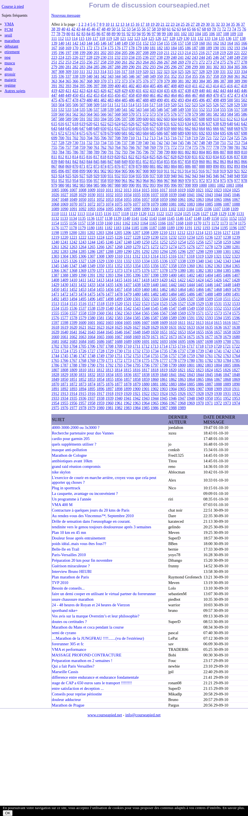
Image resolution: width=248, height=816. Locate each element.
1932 (236, 393)
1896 (101, 389)
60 (164, 29)
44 (83, 29)
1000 (203, 185)
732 (89, 142)
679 (110, 133)
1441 (164, 284)
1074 (109, 204)
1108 (226, 209)
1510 (218, 299)
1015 (145, 190)
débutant (11, 46)
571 (139, 114)
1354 (137, 265)
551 (195, 109)
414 (216, 86)
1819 (164, 370)
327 (195, 71)
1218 (236, 232)
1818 (154, 370)
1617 (236, 322)
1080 (164, 204)
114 (75, 38)
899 (83, 171)
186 (188, 48)
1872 (73, 384)
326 (188, 71)
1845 (209, 374)
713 (153, 138)
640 (230, 123)
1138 (108, 218)
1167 (171, 223)
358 (216, 76)
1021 (200, 190)
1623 (101, 327)
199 (83, 52)
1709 (118, 346)
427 (110, 90)
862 (216, 161)
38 (53, 29)
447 (54, 95)
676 (89, 133)
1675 (191, 336)
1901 (146, 389)
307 (54, 71)
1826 (227, 370)
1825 (218, 370)
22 (168, 24)
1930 (218, 393)
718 (188, 138)
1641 (73, 332)
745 (181, 142)
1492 (55, 299)
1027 (64, 194)
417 (237, 86)
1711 (136, 346)
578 (188, 114)
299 (195, 67)
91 (124, 33)
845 (96, 161)
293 (153, 67)
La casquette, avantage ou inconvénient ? (85, 493)
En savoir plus (233, 808)
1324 (55, 261)
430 (132, 90)
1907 (200, 389)
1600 (82, 322)
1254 (182, 242)
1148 (197, 218)
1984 (137, 407)
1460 (146, 289)
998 (188, 185)
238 (160, 57)
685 (153, 133)
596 (118, 119)
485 (125, 100)
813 (68, 157)
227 (83, 57)
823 (139, 157)
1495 (82, 299)
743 (167, 142)
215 (195, 52)
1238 (227, 237)
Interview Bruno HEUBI (72, 571)
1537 (82, 308)
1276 (191, 247)
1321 (218, 256)
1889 (227, 384)
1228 (137, 237)
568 (118, 114)
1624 (109, 327)
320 (146, 71)
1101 (163, 209)
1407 (236, 275)
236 (146, 57)
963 (139, 180)
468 (202, 95)
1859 (146, 379)
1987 (164, 407)
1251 (155, 242)
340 (89, 76)
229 (96, 57)
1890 (236, 384)
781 (237, 147)
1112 (72, 213)
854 (160, 161)
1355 (146, 265)
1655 (200, 332)
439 (195, 90)
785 (68, 152)
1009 (91, 190)
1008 (82, 190)
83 (83, 33)
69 (209, 29)
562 (75, 114)
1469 (227, 289)
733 (96, 142)
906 (132, 171)
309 (68, 71)
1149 (206, 218)
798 (160, 152)
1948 (191, 398)
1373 (118, 270)
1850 (64, 379)
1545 (155, 308)
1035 (137, 194)
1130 (231, 213)
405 (153, 86)
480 (89, 100)
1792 (109, 365)
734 (103, 142)
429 (125, 90)
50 (113, 29)
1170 (197, 223)
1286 (91, 251)
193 (237, 48)
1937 (91, 398)
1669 (137, 336)
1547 (173, 308)
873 (96, 166)
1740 (209, 351)
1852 (82, 379)
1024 (227, 190)
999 (195, 185)
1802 (200, 365)
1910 (227, 389)
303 (223, 67)
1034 (128, 194)
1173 (224, 223)
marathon (12, 40)
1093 (91, 209)
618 (75, 123)
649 (96, 128)
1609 (164, 322)
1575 (236, 313)
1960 (109, 403)
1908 (209, 389)
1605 (128, 322)
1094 (101, 209)
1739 (200, 351)
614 (244, 119)
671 (54, 133)
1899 (128, 389)
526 (216, 104)
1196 (233, 228)
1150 (215, 218)
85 (93, 33)
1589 (173, 318)
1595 (227, 318)
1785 (236, 360)
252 (61, 62)
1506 (182, 299)
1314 (154, 256)
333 (237, 71)
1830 (73, 374)
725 (237, 138)
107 (219, 33)
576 (174, 114)
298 (188, 67)
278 (244, 62)
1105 (199, 209)
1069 (64, 204)
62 (174, 29)
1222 (82, 237)
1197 (242, 228)
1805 (227, 365)
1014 (137, 190)
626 (132, 123)
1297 (191, 251)
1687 (109, 341)
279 (54, 67)
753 (237, 142)
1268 (118, 247)
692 (202, 133)
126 (158, 38)
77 (53, 33)
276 (230, 62)
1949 (200, 398)
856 (174, 161)
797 (153, 152)
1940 (118, 398)
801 (181, 152)
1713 (154, 346)
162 (216, 43)
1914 (73, 393)
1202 (91, 232)
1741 (218, 351)
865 (237, 161)
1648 (137, 332)
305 (237, 67)
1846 (218, 374)
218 (216, 52)
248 (230, 57)
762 (103, 147)
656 (146, 128)
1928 (200, 393)
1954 (55, 403)
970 (188, 180)
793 (125, 152)
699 (54, 138)
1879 (137, 384)
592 (89, 119)
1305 (73, 256)
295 (167, 67)
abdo (8, 68)
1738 (191, 351)
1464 (182, 289)
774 (188, 147)
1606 (137, 322)
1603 (109, 322)
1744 (55, 355)
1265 (91, 247)
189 (209, 48)
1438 (137, 284)
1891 (55, 389)
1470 (236, 289)
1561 (109, 313)
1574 (227, 313)
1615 (218, 322)
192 (230, 48)
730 (75, 142)
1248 (128, 242)
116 (89, 38)
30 (208, 24)
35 (233, 24)
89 (113, 33)
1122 (160, 213)
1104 (190, 209)
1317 (182, 256)
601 (153, 119)
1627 (137, 327)
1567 (164, 313)
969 (181, 180)
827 (166, 157)
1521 (128, 303)
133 (207, 38)
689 (181, 133)
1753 (137, 355)
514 (131, 104)
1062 (191, 199)
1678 (218, 336)
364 (61, 81)
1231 (164, 237)
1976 (64, 407)
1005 (55, 190)
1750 (109, 355)
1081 (173, 204)
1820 (172, 370)
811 (54, 157)
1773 (128, 360)
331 (223, 71)
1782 (209, 360)
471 (223, 95)
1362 (209, 265)
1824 (209, 370)
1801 (191, 365)
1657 (218, 332)
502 (244, 100)
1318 (191, 256)
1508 (200, 299)
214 (188, 52)
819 (110, 157)
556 (230, 109)
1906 (191, 389)
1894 (82, 389)
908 (146, 171)
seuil (8, 35)
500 (230, 100)
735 (110, 142)
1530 (209, 303)
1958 (91, 403)
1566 (155, 313)
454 (103, 95)
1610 (173, 322)
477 (68, 100)
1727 (91, 351)
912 (174, 171)
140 (61, 43)
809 (237, 152)
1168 (180, 223)
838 (244, 157)
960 (118, 180)
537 (96, 109)
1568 (173, 313)
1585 (137, 318)
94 (139, 33)
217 (209, 52)
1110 (55, 213)
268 (174, 62)
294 (160, 67)
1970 (200, 403)
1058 (155, 199)
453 (96, 95)
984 (89, 185)
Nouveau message (65, 15)
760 (89, 147)
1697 (200, 341)
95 (144, 33)
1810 (82, 370)
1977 (73, 407)
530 (244, 104)
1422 (182, 280)
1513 (55, 303)
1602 (101, 322)
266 (160, 62)
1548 (182, 308)
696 (230, 133)
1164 (144, 223)
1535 (64, 308)
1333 (137, 261)
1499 (118, 299)
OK (7, 813)
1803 (209, 365)
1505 (173, 299)
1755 (155, 355)
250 (244, 57)
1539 (101, 308)
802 (188, 152)
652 (118, 128)
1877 (118, 384)
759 (83, 147)
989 (125, 185)
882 (160, 166)
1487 (200, 294)
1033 (118, 194)
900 (89, 171)
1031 (101, 194)
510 (103, 104)
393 (68, 86)
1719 (209, 346)
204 (118, 52)
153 (153, 43)
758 (75, 147)
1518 (101, 303)
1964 (146, 403)
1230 (155, 237)
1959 (101, 403)
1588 (164, 318)
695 (223, 133)
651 (110, 128)
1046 (236, 194)
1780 (191, 360)
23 (173, 24)
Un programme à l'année (71, 499)
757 (68, 147)
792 (118, 152)
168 (61, 48)
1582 (109, 318)
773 (181, 147)
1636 (218, 327)
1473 (73, 294)
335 (54, 76)
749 (209, 142)
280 (61, 67)
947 (223, 176)
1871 (64, 384)
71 (219, 29)
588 (61, 119)
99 (164, 33)
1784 (227, 360)
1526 (173, 303)
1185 (135, 228)
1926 (182, 393)
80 (68, 33)
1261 (55, 247)
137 (236, 38)
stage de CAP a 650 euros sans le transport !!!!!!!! (92, 683)
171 (83, 48)
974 (216, 180)
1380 (182, 270)
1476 (101, 294)
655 (139, 128)
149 (125, 43)
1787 (64, 365)
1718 (200, 346)
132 (201, 38)
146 (103, 43)
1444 (191, 284)
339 (83, 76)
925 (68, 176)
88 (108, 33)
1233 (182, 237)
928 (89, 176)
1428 (236, 280)
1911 (236, 389)
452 (89, 95)
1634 (200, 327)
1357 (164, 265)
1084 (200, 204)
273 (209, 62)
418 (244, 86)
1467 (209, 289)
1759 (191, 355)
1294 (164, 251)
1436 (118, 284)
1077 (137, 204)
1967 (173, 403)
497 (209, 100)
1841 (173, 374)
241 (181, 57)
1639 (55, 332)
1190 (180, 228)
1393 (109, 275)
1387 (55, 275)
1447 (218, 284)
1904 (173, 389)
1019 (182, 190)
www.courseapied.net (104, 715)
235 (139, 57)
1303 (55, 256)
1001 (212, 185)
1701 (236, 341)
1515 (73, 303)
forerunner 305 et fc (68, 644)
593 (96, 119)
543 (139, 109)
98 (159, 33)
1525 (164, 303)
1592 (200, 318)
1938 (101, 398)
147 (110, 43)
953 (68, 180)
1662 (73, 336)
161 (209, 43)
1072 (91, 204)
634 (188, 123)
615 (54, 123)
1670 (146, 336)
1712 (145, 346)
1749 (101, 355)
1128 (213, 213)
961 (125, 180)
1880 (146, 384)
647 (83, 128)
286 (103, 67)
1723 (55, 351)
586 (244, 114)
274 (216, 62)
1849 (55, 379)
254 (75, 62)
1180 (91, 228)
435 (167, 90)
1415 (118, 280)
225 (68, 57)
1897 (109, 389)
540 (118, 109)
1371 (101, 270)
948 (230, 176)
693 (209, 133)
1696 (191, 341)
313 (96, 71)
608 (202, 119)
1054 (118, 199)
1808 (64, 370)
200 (89, 52)
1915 (82, 393)
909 (153, 171)
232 (118, 57)
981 (68, 185)
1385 (227, 270)
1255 (191, 242)
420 (61, 90)
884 (174, 166)
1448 (227, 284)
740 (146, 142)
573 (153, 114)
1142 (144, 218)
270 (188, 62)
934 (132, 176)
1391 (91, 275)
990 (132, 185)
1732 (137, 351)
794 (132, 152)
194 (244, 48)
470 (216, 95)
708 (118, 138)
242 (188, 57)
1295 (173, 251)
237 (153, 57)
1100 (154, 209)
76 (244, 29)
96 (149, 33)
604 (174, 119)
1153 (242, 218)
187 (195, 48)
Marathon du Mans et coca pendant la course (88, 627)
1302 (236, 251)
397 (96, 86)
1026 (55, 194)
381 (181, 81)
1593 (209, 318)
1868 (227, 379)
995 (167, 185)
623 (110, 123)
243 (195, 57)
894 (244, 166)
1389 (73, 275)
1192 (197, 228)
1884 (182, 384)
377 (153, 81)
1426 (218, 280)
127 (165, 38)
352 (174, 76)
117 (95, 38)
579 (195, 114)
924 (61, 176)
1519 (109, 303)
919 (223, 171)
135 (221, 38)
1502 (146, 299)
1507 (191, 299)
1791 (101, 365)
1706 (91, 346)
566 (103, 114)
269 (181, 62)
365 (68, 81)
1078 (146, 204)
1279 (218, 247)
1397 (146, 275)
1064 (209, 199)
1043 (209, 194)
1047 (55, 199)
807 (223, 152)
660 (174, 128)
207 (139, 52)
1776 (155, 360)
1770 (101, 360)
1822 (191, 370)
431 (139, 90)
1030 (91, 194)
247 (223, 57)
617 (68, 123)
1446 (209, 284)
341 (96, 76)
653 (125, 128)
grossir (9, 74)
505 (68, 104)
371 (110, 81)
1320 (209, 256)
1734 (155, 351)
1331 (118, 261)
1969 (191, 403)
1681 (55, 341)
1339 (191, 261)
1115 (99, 213)
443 (223, 90)
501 (237, 100)
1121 (151, 213)
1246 (109, 242)
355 (195, 76)
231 (110, 57)
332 (230, 71)
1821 (182, 370)
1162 (126, 223)
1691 (146, 341)
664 (202, 128)
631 (167, 123)
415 (223, 86)
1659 (236, 332)
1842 (182, 374)
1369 (82, 270)
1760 (200, 355)
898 (75, 171)
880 (146, 166)
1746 (73, 355)
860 (202, 161)
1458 (128, 289)
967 (167, 180)
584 (230, 114)
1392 (101, 275)
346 (132, 76)
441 (209, 90)
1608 (155, 322)
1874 (91, 384)
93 (134, 33)
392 (61, 86)
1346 (64, 265)
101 (177, 33)
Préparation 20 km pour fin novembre (82, 560)
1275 (182, 247)
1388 (64, 275)
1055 (128, 199)
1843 (191, 374)
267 (167, 62)
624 (118, 123)
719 (195, 138)
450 (75, 95)
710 (132, 138)
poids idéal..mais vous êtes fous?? (79, 543)
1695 (182, 341)
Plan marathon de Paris (70, 577)
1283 (64, 251)
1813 (109, 370)
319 (139, 71)
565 (96, 114)
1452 (73, 289)
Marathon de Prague (68, 705)
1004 (239, 185)
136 (228, 38)
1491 (236, 294)
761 (96, 147)
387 (223, 81)
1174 (233, 223)
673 (68, 133)
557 (237, 109)
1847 (227, 374)
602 (160, 119)
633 (181, 123)
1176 (55, 228)
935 (139, 176)
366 (75, 81)
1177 (64, 228)
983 (83, 185)
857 (181, 161)
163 (223, 43)
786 (75, 152)
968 (174, 180)
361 (237, 76)
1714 (164, 346)
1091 (73, 209)
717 (181, 138)
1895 (91, 389)
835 (223, 157)
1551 (209, 308)
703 (83, 138)
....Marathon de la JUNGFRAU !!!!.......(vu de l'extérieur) (98, 638)
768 (146, 147)
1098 (137, 209)
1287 (101, 251)
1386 (236, 270)
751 (223, 142)
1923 (155, 393)
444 (230, 90)
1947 (182, 398)
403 (139, 86)
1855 (109, 379)
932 (118, 176)
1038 (164, 194)
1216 (217, 232)
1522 (137, 303)
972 (202, 180)
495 (195, 100)
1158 (91, 223)
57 (149, 29)
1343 (227, 261)
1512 (236, 299)
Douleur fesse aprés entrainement (78, 538)
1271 (146, 247)
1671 (155, 336)
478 (75, 100)
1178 (73, 228)
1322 (227, 256)
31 (213, 24)
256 (89, 62)
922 (244, 171)
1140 (126, 218)
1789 (82, 365)
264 (146, 62)
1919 (118, 393)
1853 (91, 379)
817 (96, 157)
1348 (82, 265)
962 (132, 180)
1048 (64, 199)
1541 (118, 308)
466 (188, 95)
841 (68, 161)
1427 (227, 280)
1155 (64, 223)
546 (160, 109)
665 (209, 128)
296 (174, 67)
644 (61, 128)
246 (216, 57)
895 (54, 171)
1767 (73, 360)
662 (188, 128)
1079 (155, 204)
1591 (191, 318)
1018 (172, 190)
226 (75, 57)
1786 (55, 365)
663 (195, 128)
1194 (215, 228)
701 (68, 138)
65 (189, 29)
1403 (200, 275)
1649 (146, 332)
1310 (118, 256)
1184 (126, 228)
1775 (146, 360)
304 (230, 67)
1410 (73, 280)
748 (202, 142)
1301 (227, 251)
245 (209, 57)
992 (146, 185)
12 (117, 24)
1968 (182, 403)
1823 (200, 370)
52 (124, 29)
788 (89, 152)
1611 (182, 322)
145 (96, 43)
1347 (73, 265)
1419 (154, 280)
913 (181, 171)
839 (54, 161)
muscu (9, 63)
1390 (82, 275)
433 (153, 90)
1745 (64, 355)
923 (54, 176)
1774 (137, 360)
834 (216, 157)
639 (223, 123)
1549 (191, 308)
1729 (109, 351)
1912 (55, 393)
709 (125, 138)
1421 (172, 280)
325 (181, 71)
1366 (55, 270)
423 (83, 90)
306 (244, 67)
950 (244, 176)
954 (75, 180)
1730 (118, 351)
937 (153, 176)
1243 (82, 242)
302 (216, 67)
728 (61, 142)
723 (223, 138)
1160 (108, 223)
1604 (118, 322)
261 (125, 62)
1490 (227, 294)
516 (146, 104)
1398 (155, 275)
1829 (64, 374)
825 (153, 157)
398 (103, 86)
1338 (182, 261)
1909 (218, 389)
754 (244, 142)
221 (237, 52)
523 (195, 104)
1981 (109, 407)
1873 (82, 384)
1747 (82, 355)
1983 (128, 407)
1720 (218, 346)
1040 (182, 194)
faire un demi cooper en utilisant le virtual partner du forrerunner (104, 594)
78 (58, 33)
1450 (55, 289)
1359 (182, 265)
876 (118, 166)
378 (160, 81)
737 (125, 142)
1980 (101, 407)
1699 (218, 341)
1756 (164, 355)
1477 (109, 294)
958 (103, 180)
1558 (82, 313)
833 (209, 157)
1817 (145, 370)
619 (83, 123)
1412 (91, 280)
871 (83, 166)
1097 (128, 209)
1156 (73, 223)
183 (167, 48)
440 (202, 90)
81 (73, 33)
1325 (64, 261)
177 (125, 48)
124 (144, 38)
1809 (73, 370)
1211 (172, 232)
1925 (173, 393)
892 (230, 166)
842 (75, 161)
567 (110, 114)
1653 (182, 332)
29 (203, 24)
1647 (128, 332)
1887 (209, 384)
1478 (118, 294)
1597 (55, 322)
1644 (101, 332)
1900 (137, 389)
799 (167, 152)
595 (110, 119)
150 (132, 43)
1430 (64, 284)
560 (61, 114)
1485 (182, 294)
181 (153, 48)
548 (174, 109)
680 (118, 133)
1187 (153, 228)
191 (223, 48)
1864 (191, 379)
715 (166, 138)
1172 (215, 223)
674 (75, 133)
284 (89, 67)
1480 (137, 294)
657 (153, 128)
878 (132, 166)
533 (68, 109)
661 (181, 128)
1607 (146, 322)
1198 (55, 232)
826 (159, 157)
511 (110, 104)
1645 (109, 332)
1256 (200, 242)
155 (167, 43)
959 (110, 180)
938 (160, 176)
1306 (82, 256)
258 (103, 62)
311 (82, 71)
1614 (209, 322)
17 (143, 24)
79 (63, 33)
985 (96, 185)
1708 (109, 346)
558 (244, 109)
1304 (64, 256)
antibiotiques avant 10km (72, 461)
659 (167, 128)
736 (118, 142)
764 (118, 147)
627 (139, 123)
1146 (180, 218)
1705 (82, 346)
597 (125, 119)
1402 (191, 275)
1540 (109, 308)
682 (132, 133)
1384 (218, 270)
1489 (218, 294)
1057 (146, 199)
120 (116, 38)
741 (153, 142)
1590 (182, 318)
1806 (236, 365)
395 (83, 86)
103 (191, 33)
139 (54, 43)
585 (237, 114)
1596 (236, 318)
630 (160, 123)
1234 (191, 237)
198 (75, 52)
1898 (118, 389)
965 (153, 180)
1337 (173, 261)
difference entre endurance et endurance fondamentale (95, 677)
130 (186, 38)
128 (172, 38)
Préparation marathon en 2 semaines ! (82, 660)
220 (230, 52)
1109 (235, 209)
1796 (146, 365)
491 (167, 100)
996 (174, 185)
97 (154, 33)
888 (202, 166)
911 (167, 171)
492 (174, 100)
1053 (109, 199)
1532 (227, 303)
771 (167, 147)
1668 (128, 336)
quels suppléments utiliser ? (74, 444)
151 (139, 43)
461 (153, 95)
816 (89, 157)
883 (167, 166)
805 (209, 152)
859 (195, 161)
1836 (128, 374)
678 (103, 133)
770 (160, 147)
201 (96, 52)
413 (209, 86)
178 (132, 48)
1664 (91, 336)
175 (110, 48)
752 (230, 142)
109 (233, 33)
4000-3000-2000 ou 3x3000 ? (76, 427)
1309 (109, 256)
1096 (118, 209)
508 (89, 104)
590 (75, 119)
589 (68, 119)
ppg (7, 57)
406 (160, 86)
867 (54, 166)
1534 (55, 308)
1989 (182, 407)
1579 (82, 318)
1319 (200, 256)
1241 (64, 242)
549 (181, 109)
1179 (82, 228)
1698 (209, 341)
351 (167, 76)
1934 (64, 398)
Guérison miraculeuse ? (71, 566)
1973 (227, 403)
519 (166, 104)
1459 (137, 289)
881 (153, 166)
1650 (155, 332)
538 (103, 109)
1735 (164, 351)
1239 (236, 237)
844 (89, 161)
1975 (55, 407)
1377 (155, 270)
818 (103, 157)
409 (181, 86)
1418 (145, 280)
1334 (146, 261)
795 (139, 152)
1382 (200, 270)
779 (223, 147)
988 (118, 185)
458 (132, 95)
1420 (164, 280)
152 (146, 43)
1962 (128, 403)
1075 (118, 204)
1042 (200, 194)
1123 (169, 213)
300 (202, 67)
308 (61, 71)
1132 (55, 218)
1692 (155, 341)
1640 (64, 332)
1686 (101, 341)
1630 (164, 327)
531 (54, 109)
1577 (64, 318)
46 (93, 29)
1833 (101, 374)
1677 (209, 336)
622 (103, 123)
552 (202, 109)
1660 (55, 336)
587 (54, 119)
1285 (82, 251)
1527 (182, 303)
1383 (209, 270)
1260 (236, 242)
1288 (109, 251)
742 (160, 142)
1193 (206, 228)
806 (216, 152)
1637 (227, 327)
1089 (55, 209)
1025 (236, 190)
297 (181, 67)
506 (75, 104)
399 (110, 86)
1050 (82, 199)
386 (216, 81)
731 (83, 142)
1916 (91, 393)
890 (216, 166)
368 (89, 81)
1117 (116, 213)
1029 (82, 194)
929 (96, 176)
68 (204, 29)
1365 (236, 265)
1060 (173, 199)
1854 (101, 379)
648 (89, 128)
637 (209, 123)
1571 (200, 313)
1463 (173, 289)
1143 (153, 218)
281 (68, 67)
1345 (55, 265)
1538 (91, 308)
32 (218, 24)
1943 (146, 398)
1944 (155, 398)
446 (244, 90)
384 (202, 81)
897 (68, 171)
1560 (101, 313)
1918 (109, 393)
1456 (109, 289)
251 (54, 62)
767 (139, 147)
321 (153, 71)
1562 (118, 313)
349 (153, 76)
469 (209, 95)
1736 (173, 351)
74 (234, 29)
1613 (200, 322)
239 (167, 57)
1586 (146, 318)
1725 (73, 351)
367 (83, 81)
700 (61, 138)
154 (160, 43)
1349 (91, 265)
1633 (191, 327)
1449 (236, 284)
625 (125, 123)
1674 (182, 336)
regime (10, 85)
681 (125, 133)
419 (54, 90)
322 (159, 71)
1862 (173, 379)
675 (83, 133)
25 (183, 24)
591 (83, 119)
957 (96, 180)
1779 (182, 360)
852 (146, 161)
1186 (144, 228)
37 (243, 24)
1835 (118, 374)
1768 (82, 360)
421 (68, 90)
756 (61, 147)
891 (223, 166)
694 (216, 133)
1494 (73, 299)
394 (75, 86)
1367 (64, 270)
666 (216, 128)
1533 (236, 303)
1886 (200, 384)
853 (153, 161)
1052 (101, 199)
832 (202, 157)
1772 (118, 360)
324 (174, 71)
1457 (118, 289)
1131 (240, 213)
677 (96, 133)
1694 (173, 341)
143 (83, 43)
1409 (64, 280)
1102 (172, 209)
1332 (128, 261)
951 (54, 180)
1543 (137, 308)
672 (61, 133)
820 (117, 157)
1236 (209, 237)
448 (61, 95)
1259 (227, 242)
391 (54, 86)
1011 (109, 190)
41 (68, 29)
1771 (109, 360)
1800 (182, 365)
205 (125, 52)
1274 (173, 247)
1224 (101, 237)
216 (202, 52)
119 (109, 38)
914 (188, 171)
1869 (236, 379)
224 (61, 57)
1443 (182, 284)
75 (239, 29)
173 (96, 48)
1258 (218, 242)
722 (216, 138)
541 (125, 109)
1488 (209, 294)
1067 (236, 199)
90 (119, 33)
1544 (146, 308)
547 (167, 109)
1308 (101, 256)
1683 (73, 341)
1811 (91, 370)
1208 (145, 232)
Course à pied (13, 6)
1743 (236, 351)
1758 (182, 355)
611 (223, 119)
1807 (55, 370)
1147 (188, 218)
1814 (118, 370)
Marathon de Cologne (69, 455)
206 (132, 52)
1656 (209, 332)
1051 (91, 199)
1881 (155, 384)
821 (124, 157)
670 (244, 128)
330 (216, 71)
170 (75, 48)
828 (174, 157)
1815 (127, 370)
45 (88, 29)
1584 (128, 318)
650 (103, 128)
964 (146, 180)
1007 (73, 190)
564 (89, 114)
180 (146, 48)
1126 (196, 213)
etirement (12, 52)
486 (132, 100)
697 (237, 133)
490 (160, 100)
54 (134, 29)
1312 (137, 256)
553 (209, 109)
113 (68, 38)
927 (83, 176)
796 (146, 152)
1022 (209, 190)
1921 (137, 393)
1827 (236, 370)
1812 (100, 370)
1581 (101, 318)
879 (139, 166)
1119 (134, 213)
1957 (82, 403)
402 (132, 86)
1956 (73, 403)
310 (75, 71)
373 (125, 81)
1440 (155, 284)
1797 (155, 365)
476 (61, 100)
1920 (128, 393)
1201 (82, 232)
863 (223, 161)
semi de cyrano (64, 633)
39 (58, 29)
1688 (118, 341)
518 (159, 104)
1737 (182, 351)
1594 (218, 318)
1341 (209, 261)
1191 (188, 228)
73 (229, 29)
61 (169, 29)
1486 (191, 294)
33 (223, 24)
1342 (218, 261)
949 (237, 176)
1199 (64, 232)
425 (96, 90)
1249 (137, 242)
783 (54, 152)
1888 (218, 384)
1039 (173, 194)
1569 (182, 313)
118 (102, 38)
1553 (227, 308)
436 (174, 90)
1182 (108, 228)
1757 (173, 355)
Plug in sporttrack (66, 488)
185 (181, 48)
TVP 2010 (60, 582)
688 (174, 133)
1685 (91, 341)
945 (209, 176)
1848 (236, 374)
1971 (209, 403)
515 (139, 104)
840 (61, 161)
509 (96, 104)
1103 (181, 209)
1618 (55, 327)
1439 (146, 284)
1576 (55, 318)
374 (132, 81)
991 (139, 185)
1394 (118, 275)
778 (216, 147)
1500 (128, 299)
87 (103, 33)
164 (230, 43)
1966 (164, 403)
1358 (173, 265)
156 (174, 43)
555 (223, 109)
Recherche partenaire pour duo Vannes (83, 433)
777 (209, 147)
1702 (55, 346)
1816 (137, 370)
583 (223, 114)
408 (174, 86)
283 (83, 67)
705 (96, 138)
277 (237, 62)
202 (103, 52)
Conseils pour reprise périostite (77, 694)
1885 (191, 384)
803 (195, 152)
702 (75, 138)
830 (188, 157)
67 (199, 29)
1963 (137, 403)
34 (228, 24)
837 (237, 157)
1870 (55, 384)
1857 (128, 379)
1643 (91, 332)
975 (223, 180)
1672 (164, 336)
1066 (227, 199)
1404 (209, 275)
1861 (164, 379)
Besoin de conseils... (68, 588)
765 (125, 147)
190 (216, 48)
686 (160, 133)
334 (244, 71)
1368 (73, 270)
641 (237, 123)
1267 (109, 247)
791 (110, 152)
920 (230, 171)
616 (61, 123)
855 (167, 161)
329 (209, 71)
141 (68, 43)
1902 (155, 389)
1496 (91, 299)
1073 (101, 204)
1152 (233, 218)
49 (108, 29)
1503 (155, 299)
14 (127, 24)
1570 (191, 313)
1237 (218, 237)
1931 (227, 393)
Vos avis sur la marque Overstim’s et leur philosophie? (95, 616)
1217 (227, 232)
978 (244, 180)
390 (244, 81)
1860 (155, 379)
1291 (137, 251)
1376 (146, 270)
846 (103, 161)
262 (132, 62)
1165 (153, 223)
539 (110, 109)
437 (181, 90)
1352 (118, 265)
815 (82, 157)
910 (160, 171)
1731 (128, 351)
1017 (164, 190)
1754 (146, 355)
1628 (146, 327)
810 (244, 152)
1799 (173, 365)
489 (153, 100)
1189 (171, 228)
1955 (64, 403)
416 (230, 86)
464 (174, 95)
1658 (227, 332)
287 (110, 67)
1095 (109, 209)
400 (118, 86)
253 (68, 62)
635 (195, 123)
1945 (164, 398)
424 (89, 90)
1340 (200, 261)
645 (68, 128)
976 (230, 180)
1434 (101, 284)
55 (139, 29)
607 (195, 119)
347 (139, 76)
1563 (128, 313)
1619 (64, 327)
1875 (101, 384)
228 (89, 57)
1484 (173, 294)
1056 (137, 199)
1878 (128, 384)
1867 (218, 379)
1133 (64, 218)
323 (166, 71)
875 (110, 166)
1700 (227, 341)
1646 (118, 332)
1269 (128, 247)
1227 (128, 237)
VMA (9, 24)
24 (178, 24)
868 (61, 166)
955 (83, 180)
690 (188, 133)
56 (144, 29)
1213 (190, 232)
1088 (236, 204)
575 (167, 114)
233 (125, 57)
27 (193, 24)
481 (96, 100)
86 (98, 33)
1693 (164, 341)
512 (117, 104)
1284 (73, 251)
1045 (227, 194)
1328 (91, 261)
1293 (155, 251)
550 (188, 109)
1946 (173, 398)
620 (89, 123)
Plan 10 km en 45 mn (69, 532)
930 (103, 176)
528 (230, 104)
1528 (191, 303)
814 (75, 157)
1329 (101, 261)
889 (209, 166)
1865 (200, 379)
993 (153, 185)
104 (198, 33)
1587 (155, 318)
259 (110, 62)
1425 (209, 280)
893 (237, 166)
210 (160, 52)
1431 (73, 284)
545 (153, 109)
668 (230, 128)
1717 (191, 346)
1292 (146, 251)
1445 (200, 284)
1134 (73, 218)
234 (132, 57)
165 (237, 43)
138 (243, 38)
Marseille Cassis (65, 672)
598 (132, 119)
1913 (64, 393)
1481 (146, 294)
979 (54, 185)
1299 (209, 251)
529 (237, 104)
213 (181, 52)
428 (118, 90)
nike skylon (61, 472)
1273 (164, 247)
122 (130, 38)
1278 (209, 247)
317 (124, 71)
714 (159, 138)
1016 (154, 190)
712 (146, 138)
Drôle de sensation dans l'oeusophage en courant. (91, 521)
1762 (218, 355)
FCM (8, 29)
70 (214, 29)
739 (139, 142)
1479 (128, 294)
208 (146, 52)
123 (137, 38)
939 (167, 176)
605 (181, 119)
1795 (137, 365)
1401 (182, 275)
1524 (155, 303)
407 (167, 86)
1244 (91, 242)
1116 (107, 213)
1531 (218, 303)
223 (54, 57)
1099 (146, 209)
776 (202, 147)
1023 (218, 190)
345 (125, 76)
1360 (191, 265)
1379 (173, 270)
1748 (91, 355)
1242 (73, 242)
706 (103, 138)
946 (216, 176)
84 (88, 33)
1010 (101, 190)
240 (174, 57)
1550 (200, 308)
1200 (73, 232)
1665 (101, 336)
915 (195, 171)
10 (107, 24)
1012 (118, 190)
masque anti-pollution (69, 450)
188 (202, 48)
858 (188, 161)
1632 (182, 327)
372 (118, 81)
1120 (142, 213)
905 (125, 171)
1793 (118, 365)
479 (83, 100)
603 (167, 119)
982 (75, 185)
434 (160, 90)
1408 (55, 280)
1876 (109, 384)
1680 (236, 336)
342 (103, 76)
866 (244, 161)
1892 (64, 389)
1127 (204, 213)
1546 (164, 308)
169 (68, 48)
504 (61, 104)
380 (174, 81)
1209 (154, 232)
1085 (209, 204)
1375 (137, 270)
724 (230, 138)
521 (181, 104)
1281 (236, 247)
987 (110, 185)
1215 (208, 232)
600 (146, 119)
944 (202, 176)
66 (194, 29)
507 (83, 104)
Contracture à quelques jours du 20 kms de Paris (90, 510)
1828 (55, 374)
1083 (191, 204)
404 (146, 86)
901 (96, 171)
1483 (164, 294)
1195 (224, 228)
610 (216, 119)
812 (61, 157)
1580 (91, 318)
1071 (82, 204)
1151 (224, 218)
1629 (155, 327)
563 (83, 114)
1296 (182, 251)
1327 (82, 261)
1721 (227, 346)
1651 (164, 332)
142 (75, 43)
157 (181, 43)
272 (202, 62)
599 (139, 119)
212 (174, 52)
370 (103, 81)
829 (181, 157)
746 (188, 142)
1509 (209, 299)
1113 (81, 213)
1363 (218, 265)
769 (153, 147)
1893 (73, 389)
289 (125, 67)
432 (146, 90)
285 (96, 67)
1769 (91, 360)
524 (202, 104)
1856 (118, 379)
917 (209, 171)
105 (205, 33)
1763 (227, 355)
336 (61, 76)
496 (202, 100)
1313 (145, 256)
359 (223, 76)
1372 (109, 270)
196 (61, 52)
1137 (99, 218)
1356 (155, 265)
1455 (101, 289)
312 (89, 71)
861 (209, 161)
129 (179, 38)
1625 (118, 327)
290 (132, 67)
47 (98, 29)
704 (89, 138)
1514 (64, 303)
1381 (191, 270)
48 (103, 29)
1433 (91, 284)
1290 (128, 251)
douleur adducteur (66, 699)
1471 (55, 294)
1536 (73, 308)
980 (61, 185)
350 (160, 76)
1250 (146, 242)
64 (184, 29)
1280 (227, 247)
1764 (236, 355)
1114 (90, 213)
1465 (191, 289)
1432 (82, 284)
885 (181, 166)
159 (195, 43)
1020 (191, 190)
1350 (101, 265)
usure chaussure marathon (72, 599)
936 (146, 176)
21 (163, 24)
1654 (191, 332)
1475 (91, 294)
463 (167, 95)
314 (103, 71)
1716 (182, 346)
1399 (164, 275)
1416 (127, 280)
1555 (55, 313)
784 (61, 152)
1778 (173, 360)
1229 (146, 237)
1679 (227, 336)
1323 (236, 256)
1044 (218, 194)
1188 (162, 228)
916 (202, 171)
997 (181, 185)
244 (202, 57)
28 (198, 24)
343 (110, 76)
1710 (128, 346)
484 (118, 100)
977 (237, 180)
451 (83, 95)
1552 (218, 308)
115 (82, 38)
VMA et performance (69, 649)
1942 (137, 398)
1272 (155, 247)
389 (237, 81)
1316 (172, 256)
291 (139, 67)
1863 (182, 379)
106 (212, 33)
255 (83, 62)
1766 (64, 360)
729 (68, 142)
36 (238, 24)
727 (54, 142)
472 (230, 95)
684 (146, 133)
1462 (164, 289)
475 (54, 100)
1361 (200, 265)
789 (96, 152)
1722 (236, 346)
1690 (137, 341)
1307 (91, 256)
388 (230, 81)
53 (129, 29)
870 (75, 166)
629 (153, 123)
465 (181, 95)
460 (146, 95)
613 (237, 119)
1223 (91, 237)
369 (96, 81)
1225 (109, 237)
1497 (101, 299)
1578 (73, 318)
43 (78, 29)
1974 (236, 403)
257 (96, 62)
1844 (200, 374)
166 (244, 43)
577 (181, 114)
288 (118, 67)
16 (137, 24)
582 (216, 114)
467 (195, 95)
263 (139, 62)
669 (237, 128)
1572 (209, 313)
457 (125, 95)
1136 (91, 218)
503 (54, 104)
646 (75, 128)
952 (61, 180)
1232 (173, 237)
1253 (173, 242)
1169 (188, 223)
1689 (128, 341)
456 (118, 95)
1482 (155, 294)
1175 (242, 223)
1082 (182, 204)
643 (54, 128)
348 (146, 76)
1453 (82, 289)
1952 (227, 398)
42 (73, 29)
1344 (236, 261)
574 (160, 114)
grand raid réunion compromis (76, 466)
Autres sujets (14, 91)
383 (195, 81)
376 (146, 81)
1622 (91, 327)
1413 (100, 280)
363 (54, 81)
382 (188, 81)
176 (118, 48)
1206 (127, 232)
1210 (163, 232)
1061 (182, 199)
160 (202, 43)
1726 (82, 351)
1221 (73, 237)
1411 (82, 280)
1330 (109, 261)
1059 (164, 199)
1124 (178, 213)
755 (54, 147)
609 (209, 119)
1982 (118, 407)
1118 (125, 213)
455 (110, 95)
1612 (191, 322)
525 (209, 104)
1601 (91, 322)
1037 (155, 194)
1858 (137, 379)
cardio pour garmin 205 (71, 438)
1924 (164, 393)
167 (54, 48)
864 (230, 161)
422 (75, 90)
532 (61, 109)
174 (103, 48)
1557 (73, 313)
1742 (227, 351)
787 (83, 152)
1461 (155, 289)
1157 (82, 223)
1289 (118, 251)
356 (202, 76)
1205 (118, 232)
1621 (82, 327)
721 (209, 138)
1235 (200, 237)
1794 (128, 365)
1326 (73, 261)
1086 (218, 204)
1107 (217, 209)
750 (216, 142)
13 (122, 24)
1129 (222, 213)
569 (125, 114)
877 (125, 166)
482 (103, 100)
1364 (227, 265)
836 (230, 157)
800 (174, 152)
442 (216, 90)
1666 (109, 336)
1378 (164, 270)
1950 (209, 398)
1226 (118, 237)
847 (110, 161)
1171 (206, 223)
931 (110, 176)
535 (83, 109)
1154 (55, 223)
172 (89, 48)
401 (125, 86)
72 (224, 29)
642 (244, 123)
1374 (128, 270)
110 (240, 33)
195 (54, 52)
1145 (171, 218)
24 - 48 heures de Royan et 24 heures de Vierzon (91, 605)
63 (179, 29)
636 (202, 123)
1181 (99, 228)
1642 (82, 332)
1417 (137, 280)
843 (83, 161)
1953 (236, 398)
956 (89, 180)
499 (223, 100)
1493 (64, 299)
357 (209, 76)
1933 (55, 398)
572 (146, 114)
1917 (101, 393)
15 (132, 24)
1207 (136, 232)
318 (131, 71)
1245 (101, 242)
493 (181, 100)
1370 (91, 270)
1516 (82, 303)
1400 (173, 275)
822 (131, 157)
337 (68, 76)
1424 (200, 280)
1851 (73, 379)
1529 (200, 303)
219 (223, 52)
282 (75, 67)
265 (153, 62)
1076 (128, 204)
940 (174, 176)
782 (244, 147)
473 (237, 95)
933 (125, 176)
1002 (221, 185)
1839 (155, 374)
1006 (64, 190)
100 (170, 33)
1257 (209, 242)
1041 (191, 194)
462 (160, 95)
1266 (101, 247)
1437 (128, 284)
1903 (164, 389)
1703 (64, 346)
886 (188, 166)
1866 (209, 379)
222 (244, 52)
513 (124, 104)
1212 (181, 232)
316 (117, 71)
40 (63, 29)
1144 (162, 218)
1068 (55, 204)
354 (188, 76)
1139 (117, 218)
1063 (200, 199)
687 (167, 133)
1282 (55, 251)
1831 (82, 374)
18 (148, 24)
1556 (64, 313)
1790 (91, 365)
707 (110, 138)
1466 (200, 289)
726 (244, 138)
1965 (155, 403)
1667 (118, 336)
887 (195, 166)
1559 (91, 313)
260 (118, 62)
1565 (146, 313)
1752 (128, 355)
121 (123, 38)
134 (214, 38)
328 (202, 71)
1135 (82, 218)
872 (89, 166)
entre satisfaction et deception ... (78, 688)
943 (195, 176)
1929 (209, 393)
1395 (128, 275)
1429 (55, 284)
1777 (164, 360)
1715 (172, 346)
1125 (187, 213)
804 (202, 152)
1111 (64, 213)
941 (181, 176)
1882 (164, 384)
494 (188, 100)
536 (89, 109)
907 (139, 171)
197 (68, 52)
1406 (227, 275)
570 (132, 114)
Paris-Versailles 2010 (69, 555)
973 (209, 180)
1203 (100, 232)
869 (68, 166)
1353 (128, 265)
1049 (73, 199)
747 (195, 142)
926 (75, 176)
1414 (109, 280)
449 (68, 95)
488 (146, 100)
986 (103, 185)
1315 (164, 256)
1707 (101, 346)
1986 (155, 407)
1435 (109, 284)
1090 (64, 209)
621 (96, 123)
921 (237, 171)
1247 (118, 242)
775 (195, 147)
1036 (146, 194)
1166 (162, 223)
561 (68, 114)
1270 (137, 247)
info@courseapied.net (142, 715)
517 (153, 104)
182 (160, 48)
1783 (218, 360)
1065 (218, 199)
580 (202, 114)
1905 (182, 389)
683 (139, 133)
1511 (227, 299)
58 (154, 29)
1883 (173, 384)
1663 (82, 336)
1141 (135, 218)
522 (188, 104)
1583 (118, 318)
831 (195, 157)
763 (110, 147)
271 (195, 62)
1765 (55, 360)
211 (167, 52)
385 (209, 81)
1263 (73, 247)
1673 (173, 336)
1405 (218, 275)
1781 (200, 360)
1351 (109, 265)
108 (226, 33)
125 (151, 38)
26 (188, 24)
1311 (127, 256)
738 (132, 142)
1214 (199, 232)
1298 (200, 251)
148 (118, 43)
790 (103, 152)
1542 (128, 308)
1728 (101, 351)
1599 (73, 322)
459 (139, 95)
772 (174, 147)
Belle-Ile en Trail (65, 549)
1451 (64, 289)
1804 (218, 365)
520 (174, 104)
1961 (118, 403)
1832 (91, 374)
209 (153, 52)
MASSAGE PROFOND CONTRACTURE (86, 655)
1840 (164, 374)
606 (188, 119)
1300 (218, 251)
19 (153, 24)
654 (132, 128)
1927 (191, 393)
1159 (99, 223)
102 (184, 33)
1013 (127, 190)
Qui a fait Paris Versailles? (73, 666)
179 (139, 48)
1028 (73, 194)
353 (181, 76)
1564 (137, 313)
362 (244, 76)
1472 (64, 294)
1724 (64, 351)
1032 (109, 194)
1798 (164, 365)
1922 (146, 393)
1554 (236, 308)
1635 (209, 327)
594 (103, 119)
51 (119, 29)
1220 (64, 237)
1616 (227, 322)
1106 (208, 209)
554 (216, 109)
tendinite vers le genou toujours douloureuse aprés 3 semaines (101, 527)
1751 (118, 355)
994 (160, 185)
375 (139, 81)
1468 (218, 289)
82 (78, 33)
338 (75, 76)
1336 (164, 261)
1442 (173, 284)
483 (110, 100)
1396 (137, 275)
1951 (218, 398)
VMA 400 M (62, 504)
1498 (109, 299)
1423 (191, 280)
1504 (164, 299)
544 (146, 109)
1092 (82, 209)
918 (216, 171)
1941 (128, 398)
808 (230, 152)
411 (195, 86)
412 (202, 86)
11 (112, 24)
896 (61, 171)
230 (103, 57)
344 (118, 76)
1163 (135, 223)
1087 (227, 204)
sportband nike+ (65, 610)
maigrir (10, 79)
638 (216, 123)
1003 (230, 185)
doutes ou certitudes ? (69, 621)
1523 (146, 303)
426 (103, 90)
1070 (73, 204)
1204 (109, 232)
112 (61, 38)
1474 (82, 294)
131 (193, 38)
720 (202, 138)
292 (146, 67)
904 (118, 171)
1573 (218, 313)
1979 (91, 407)
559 (54, 114)
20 (158, 24)
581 (209, 114)
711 (138, 138)
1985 (146, 407)
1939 (109, 398)
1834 (109, 374)
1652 (173, 332)
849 (125, 161)
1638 (236, 327)
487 (139, 100)
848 (118, 161)
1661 (64, 336)
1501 (137, 299)
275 (223, 62)
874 (103, 166)
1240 (55, 242)
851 (139, 161)
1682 (64, 341)
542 (132, 109)
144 (89, 43)
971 (195, 180)
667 (223, 128)
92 (129, 33)
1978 (82, 407)
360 (230, 76)
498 (216, 100)
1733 (146, 351)
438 (188, 90)
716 (174, 138)
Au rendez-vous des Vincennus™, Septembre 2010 (93, 516)
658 (160, 128)
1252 (164, 242)
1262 (64, 247)
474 (244, 95)
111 (54, 38)
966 (160, 180)
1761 (209, 355)
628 (146, 123)
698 (244, 133)
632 (174, 123)
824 (146, 157)
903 (110, 171)
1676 (200, 336)
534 (75, 109)
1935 (73, 398)
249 (237, 57)
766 (132, 147)
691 (195, 133)
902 (103, 171)
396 (89, 86)
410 (188, 86)
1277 (200, 247)
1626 (128, 327)
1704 (73, 346)
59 (159, 29)
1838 (146, 374)
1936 (82, 398)
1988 (173, 407)
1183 (117, 228)
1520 (118, 303)
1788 (73, 365)
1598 (64, 322)
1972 (218, 403)
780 (230, 147)
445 (237, 90)
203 (110, 52)
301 (209, 67)
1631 (173, 327)
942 (188, 176)
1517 (91, 303)
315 (110, 71)
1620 (73, 327)
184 (174, 48)
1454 (91, 289)
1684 (82, 341)
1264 (82, 247)
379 (167, 81)
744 (174, 142)
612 (230, 119)
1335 (155, 261)
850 (132, 161)
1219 (55, 237)
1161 (117, 223)
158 (188, 43)
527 (223, 104)
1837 (137, 374)
